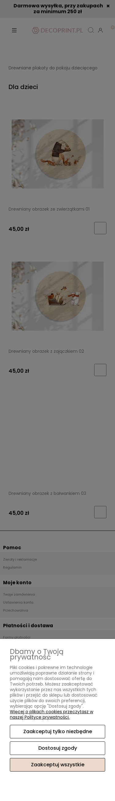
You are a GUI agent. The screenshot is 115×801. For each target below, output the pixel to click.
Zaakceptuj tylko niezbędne (57, 731)
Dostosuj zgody (57, 748)
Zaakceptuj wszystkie (57, 764)
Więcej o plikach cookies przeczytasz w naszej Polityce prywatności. (51, 714)
